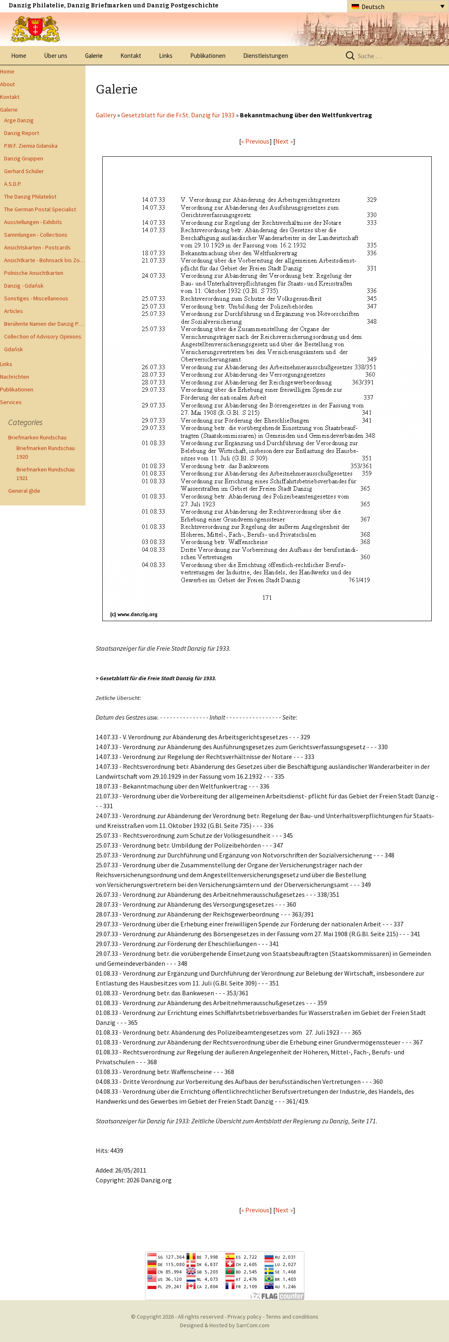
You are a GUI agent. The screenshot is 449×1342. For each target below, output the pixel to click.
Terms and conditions (292, 1316)
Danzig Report (21, 133)
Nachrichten (14, 376)
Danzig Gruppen (23, 158)
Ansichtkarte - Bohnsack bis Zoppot (44, 260)
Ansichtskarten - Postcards (37, 247)
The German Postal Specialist (40, 209)
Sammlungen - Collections (35, 234)
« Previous (255, 141)
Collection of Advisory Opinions (42, 336)
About (7, 84)
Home (18, 55)
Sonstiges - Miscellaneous (36, 298)
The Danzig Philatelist (30, 196)
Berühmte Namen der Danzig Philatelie (44, 323)
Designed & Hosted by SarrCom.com (224, 1325)
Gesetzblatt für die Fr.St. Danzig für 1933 (178, 115)
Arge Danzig (19, 120)
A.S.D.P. (12, 183)
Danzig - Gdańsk (24, 285)
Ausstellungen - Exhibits (33, 222)
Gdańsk (13, 349)
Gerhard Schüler (24, 171)
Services (11, 402)
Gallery (106, 115)
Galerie (94, 55)
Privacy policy (245, 1316)
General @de (24, 490)
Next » (284, 141)
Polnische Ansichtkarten (33, 273)
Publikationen (208, 55)
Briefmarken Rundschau (37, 437)
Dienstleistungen (265, 55)
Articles (13, 311)
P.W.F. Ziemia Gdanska (31, 145)
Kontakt (130, 55)
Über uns (55, 55)
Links (166, 55)
